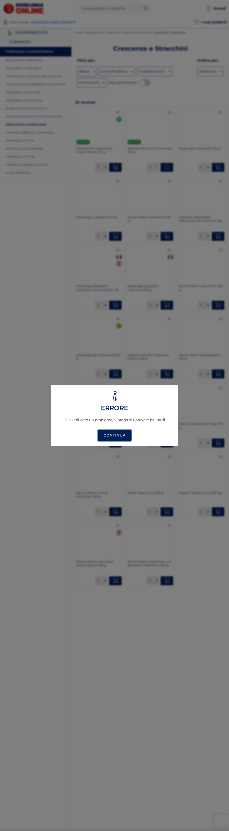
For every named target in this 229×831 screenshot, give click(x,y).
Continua (115, 435)
